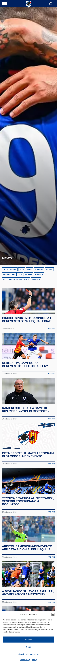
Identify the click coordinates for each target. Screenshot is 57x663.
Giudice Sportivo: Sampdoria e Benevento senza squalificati (27, 319)
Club (29, 269)
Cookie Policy (25, 660)
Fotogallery (9, 274)
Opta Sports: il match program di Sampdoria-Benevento (28, 455)
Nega (28, 647)
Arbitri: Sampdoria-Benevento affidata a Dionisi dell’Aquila (27, 548)
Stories (28, 274)
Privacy (34, 660)
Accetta (28, 639)
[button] (53, 614)
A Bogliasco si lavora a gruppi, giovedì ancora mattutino (28, 593)
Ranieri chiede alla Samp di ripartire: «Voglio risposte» (25, 409)
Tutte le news (9, 269)
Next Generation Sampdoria (16, 279)
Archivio (36, 279)
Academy (39, 269)
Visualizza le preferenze (28, 654)
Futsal (49, 269)
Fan (20, 274)
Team (22, 269)
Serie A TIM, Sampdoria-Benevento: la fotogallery (25, 364)
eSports (39, 274)
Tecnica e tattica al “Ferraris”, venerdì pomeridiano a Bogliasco (28, 501)
